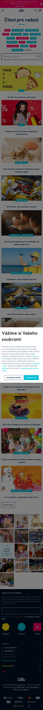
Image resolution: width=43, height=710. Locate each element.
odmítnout (5, 368)
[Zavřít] (41, 329)
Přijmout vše (31, 377)
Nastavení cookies (14, 377)
